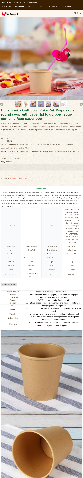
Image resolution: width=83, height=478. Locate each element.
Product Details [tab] (41, 189)
